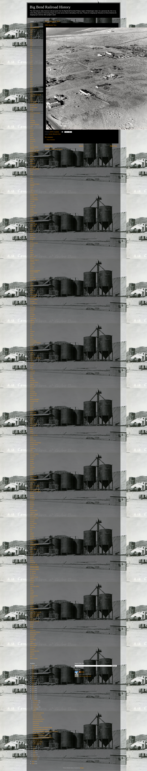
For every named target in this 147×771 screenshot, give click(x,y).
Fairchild (32, 266)
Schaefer (32, 536)
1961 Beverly (36, 723)
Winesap (32, 649)
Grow (31, 305)
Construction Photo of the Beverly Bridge (42, 727)
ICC (31, 327)
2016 (33, 686)
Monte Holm (33, 414)
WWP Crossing (33, 658)
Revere (32, 506)
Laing (31, 352)
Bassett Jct (32, 141)
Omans (32, 457)
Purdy (31, 484)
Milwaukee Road (57, 134)
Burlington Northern (34, 168)
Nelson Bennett (33, 435)
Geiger (31, 285)
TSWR (31, 594)
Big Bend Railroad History (50, 7)
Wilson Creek (33, 645)
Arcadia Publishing (34, 124)
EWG (31, 265)
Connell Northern (34, 199)
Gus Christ (32, 307)
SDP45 (82, 672)
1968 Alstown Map (37, 743)
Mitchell (32, 403)
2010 (33, 699)
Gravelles (32, 301)
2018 (33, 682)
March (34, 754)
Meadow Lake (33, 393)
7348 (31, 77)
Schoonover (33, 540)
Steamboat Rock (34, 577)
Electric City (33, 256)
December (35, 700)
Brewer (32, 161)
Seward (32, 553)
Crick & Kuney (33, 212)
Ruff (31, 531)
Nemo (31, 437)
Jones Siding (33, 341)
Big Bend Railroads (34, 150)
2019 (33, 680)
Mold (31, 406)
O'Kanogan (32, 448)
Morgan (32, 418)
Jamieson (32, 331)
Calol (31, 172)
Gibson (32, 287)
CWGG (32, 218)
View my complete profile (85, 676)
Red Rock (32, 499)
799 (31, 79)
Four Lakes (33, 277)
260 (31, 36)
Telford (31, 584)
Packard (32, 463)
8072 (31, 81)
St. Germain (33, 573)
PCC (31, 471)
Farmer (32, 268)
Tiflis (31, 588)
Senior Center (33, 549)
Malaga (32, 378)
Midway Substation (34, 399)
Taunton (32, 582)
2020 (33, 678)
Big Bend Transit (34, 152)
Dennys (32, 229)
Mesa (31, 397)
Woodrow (32, 654)
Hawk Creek (33, 318)
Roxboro (32, 525)
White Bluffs (33, 639)
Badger (32, 133)
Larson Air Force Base (35, 357)
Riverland (32, 512)
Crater (31, 209)
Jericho (32, 339)
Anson (31, 118)
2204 (31, 30)
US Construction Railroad (34, 596)
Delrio (31, 228)
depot (31, 231)
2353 (31, 32)
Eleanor (32, 254)
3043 (31, 45)
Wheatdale (32, 636)
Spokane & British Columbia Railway (34, 567)
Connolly (32, 201)
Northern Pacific (34, 444)
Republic (32, 504)
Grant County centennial (33, 297)
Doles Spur (32, 237)
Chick (31, 189)
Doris (31, 241)
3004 (31, 44)
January (35, 759)
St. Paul (32, 575)
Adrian (31, 100)
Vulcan (31, 604)
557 (31, 76)
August (35, 709)
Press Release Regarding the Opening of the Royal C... (46, 731)
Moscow (32, 422)
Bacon (31, 131)
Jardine (32, 335)
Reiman (32, 501)
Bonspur (32, 157)
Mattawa (32, 388)
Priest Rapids (33, 480)
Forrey (31, 275)
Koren (31, 348)
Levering (32, 363)
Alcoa (31, 109)
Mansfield (32, 380)
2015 (33, 688)
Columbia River (33, 197)
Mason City (33, 386)
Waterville (32, 619)
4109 (31, 66)
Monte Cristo (33, 412)
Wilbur (31, 641)
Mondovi (32, 410)
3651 (31, 57)
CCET (31, 180)
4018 (31, 64)
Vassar (31, 599)
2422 (31, 34)
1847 (31, 25)
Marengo (32, 384)
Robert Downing (34, 514)
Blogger (82, 767)
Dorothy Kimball (34, 243)
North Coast (33, 440)
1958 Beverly (36, 725)
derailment (32, 233)
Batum (31, 143)
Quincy (31, 487)
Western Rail (33, 634)
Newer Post (49, 146)
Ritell (31, 508)
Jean (31, 337)
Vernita (31, 600)
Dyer (31, 248)
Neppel (32, 438)
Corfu (31, 203)
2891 (31, 38)
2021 (33, 676)
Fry (31, 281)
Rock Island (33, 516)
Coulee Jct (32, 207)
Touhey (32, 590)
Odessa (32, 452)
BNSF (31, 155)
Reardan (32, 497)
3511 (31, 53)
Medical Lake (33, 395)
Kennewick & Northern (35, 342)
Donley (31, 239)
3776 (31, 61)
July (34, 746)
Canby (31, 174)
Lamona (32, 356)
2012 (33, 694)
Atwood (32, 130)
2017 (33, 684)
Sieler (31, 556)
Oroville (32, 459)
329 (31, 51)
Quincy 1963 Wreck (34, 489)
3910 (31, 62)
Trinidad (32, 592)
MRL (31, 427)
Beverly (50, 134)
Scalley (32, 534)
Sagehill (32, 533)
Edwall (31, 250)
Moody (31, 416)
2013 (33, 692)
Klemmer (32, 346)
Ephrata (32, 258)
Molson (32, 408)
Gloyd (31, 288)
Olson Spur (33, 455)
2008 (33, 763)
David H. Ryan (33, 224)
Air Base (32, 105)
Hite (31, 325)
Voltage (32, 602)
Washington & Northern (35, 612)
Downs (31, 246)
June (34, 748)
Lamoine (32, 354)
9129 (31, 91)
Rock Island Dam (34, 518)
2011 (33, 696)
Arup (31, 128)
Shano (31, 555)
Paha (31, 465)
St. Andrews (33, 571)
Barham (32, 137)
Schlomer (32, 538)
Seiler (31, 547)
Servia (31, 551)
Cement (32, 182)
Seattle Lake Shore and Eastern (34, 545)
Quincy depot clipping (35, 491)
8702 (31, 85)
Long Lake (32, 371)
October (35, 704)
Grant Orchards (34, 299)
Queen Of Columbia (35, 486)
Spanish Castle (33, 564)
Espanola (32, 263)
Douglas (32, 244)
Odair (31, 450)
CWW (31, 220)
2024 (33, 670)
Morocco (32, 420)
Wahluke (32, 606)
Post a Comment (51, 139)
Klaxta (31, 344)
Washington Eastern (35, 614)
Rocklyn (32, 521)
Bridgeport (32, 163)
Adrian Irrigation (34, 103)
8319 (31, 83)
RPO (31, 529)
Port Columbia (33, 476)
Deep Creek (33, 226)
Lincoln (32, 365)
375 (31, 59)
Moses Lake (33, 425)
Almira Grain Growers (35, 113)
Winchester (33, 647)
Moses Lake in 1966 (37, 741)
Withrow (32, 652)
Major (31, 376)
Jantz (31, 333)
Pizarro (32, 474)
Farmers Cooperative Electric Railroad (35, 271)
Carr (31, 176)
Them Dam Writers (34, 586)
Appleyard (32, 122)
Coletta (32, 192)
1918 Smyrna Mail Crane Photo (40, 729)
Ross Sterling (33, 523)
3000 (31, 42)
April (34, 752)
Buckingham (33, 167)
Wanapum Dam (34, 608)
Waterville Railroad (34, 621)
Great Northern (33, 303)
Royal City (32, 527)
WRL (31, 656)
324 (31, 47)
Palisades (32, 467)
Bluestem (32, 153)
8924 (31, 87)
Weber (31, 628)
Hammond (32, 309)
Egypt (31, 252)
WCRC (31, 624)
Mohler (31, 405)
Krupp (31, 350)
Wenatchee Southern (35, 632)
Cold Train (32, 191)
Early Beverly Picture (38, 721)
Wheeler (32, 637)
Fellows (32, 273)
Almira (31, 111)
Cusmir (32, 214)
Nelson (31, 433)
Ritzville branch (33, 510)
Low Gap (32, 373)
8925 (31, 89)
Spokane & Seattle (34, 569)
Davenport (32, 222)
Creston (32, 211)
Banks (31, 135)
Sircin (31, 558)
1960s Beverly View (37, 717)
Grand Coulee (33, 294)
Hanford (32, 310)
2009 (33, 761)
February (35, 756)
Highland (32, 320)
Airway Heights (33, 107)
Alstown (32, 115)
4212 (31, 70)
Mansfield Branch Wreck (38, 719)
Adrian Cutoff (33, 101)
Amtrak (32, 116)
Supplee (32, 580)
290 (31, 40)
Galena (32, 283)
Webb (31, 626)
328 (31, 49)
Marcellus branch (34, 382)
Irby (31, 329)
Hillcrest (32, 324)
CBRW (31, 178)
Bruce (31, 165)
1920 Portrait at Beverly (38, 713)
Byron (31, 170)
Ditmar (31, 235)
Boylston (32, 159)
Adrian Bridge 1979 (37, 739)
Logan (31, 369)
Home (81, 146)
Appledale (32, 120)
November (35, 702)
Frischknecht (33, 279)
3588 (31, 55)
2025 (33, 668)
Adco (31, 98)
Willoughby (32, 643)
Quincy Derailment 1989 (38, 733)
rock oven (32, 519)
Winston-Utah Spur (34, 651)
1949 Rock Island (37, 715)
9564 (31, 93)
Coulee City (33, 205)
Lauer (31, 359)
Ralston (32, 493)
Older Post (113, 146)
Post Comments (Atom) (56, 149)
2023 (33, 672)
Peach (31, 472)
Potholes (32, 478)
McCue (32, 389)
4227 (31, 72)
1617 (31, 24)
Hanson (32, 312)
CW (31, 216)
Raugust (32, 495)
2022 (33, 674)
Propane (32, 482)
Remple (32, 503)
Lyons (31, 374)
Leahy (31, 361)
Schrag (32, 542)
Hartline (32, 316)
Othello (32, 461)
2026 (33, 665)
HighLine (32, 322)
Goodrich (32, 290)
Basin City (32, 139)
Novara (32, 446)
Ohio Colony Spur (34, 454)
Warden (32, 610)
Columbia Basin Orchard (34, 195)
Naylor (31, 431)
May (34, 750)
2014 (33, 690)
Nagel (31, 429)
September (36, 707)
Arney (31, 126)
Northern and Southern (35, 442)
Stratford (32, 578)
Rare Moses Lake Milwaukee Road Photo (42, 737)
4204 (31, 68)
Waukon (32, 622)
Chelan (32, 187)
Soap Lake (32, 562)
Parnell (31, 469)
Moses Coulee (33, 423)
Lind (31, 367)
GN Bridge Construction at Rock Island (42, 735)
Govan (31, 292)
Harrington (32, 314)
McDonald (32, 391)
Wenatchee (33, 630)
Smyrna (32, 560)
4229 (31, 74)
